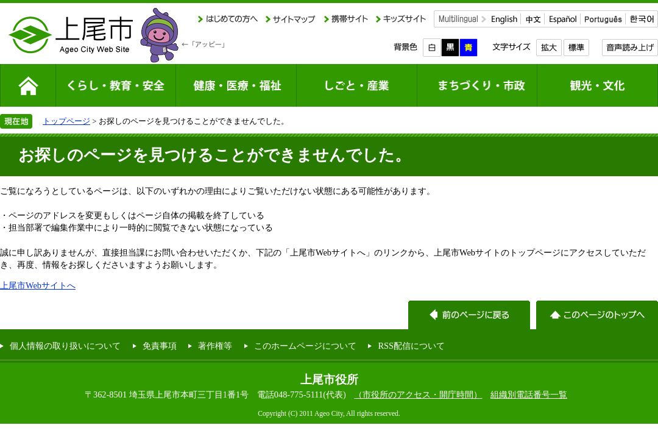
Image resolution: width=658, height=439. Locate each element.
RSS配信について (411, 346)
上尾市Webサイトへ (38, 285)
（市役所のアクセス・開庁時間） (418, 394)
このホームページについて (305, 346)
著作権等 (215, 346)
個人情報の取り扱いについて (65, 346)
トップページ (66, 121)
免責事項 (160, 346)
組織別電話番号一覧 (528, 394)
